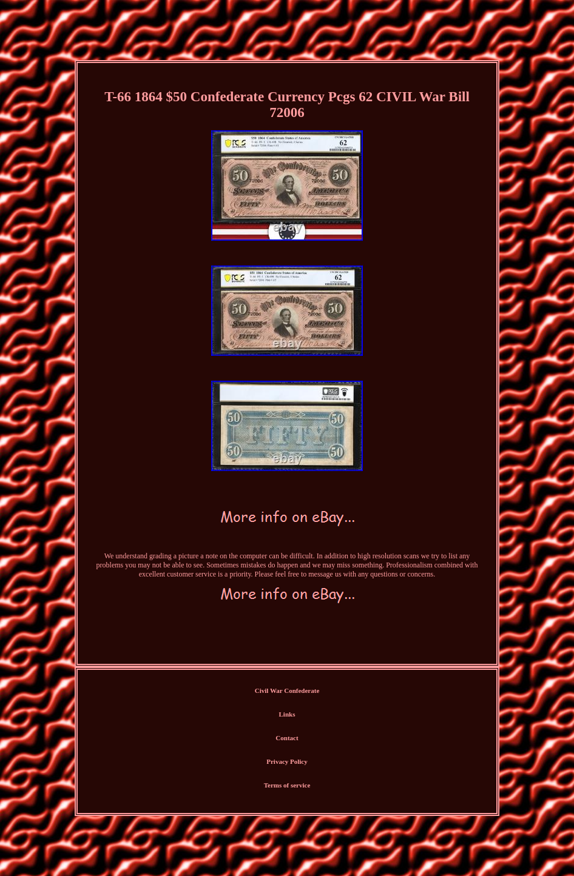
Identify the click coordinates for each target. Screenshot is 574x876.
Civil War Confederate (287, 690)
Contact (286, 737)
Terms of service (287, 785)
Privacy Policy (287, 761)
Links (287, 714)
